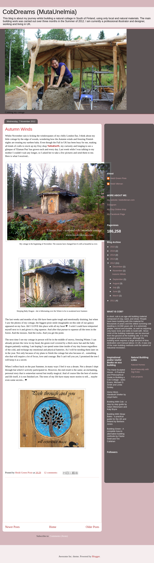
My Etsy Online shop (116, 209)
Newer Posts (12, 527)
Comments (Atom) (59, 536)
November (118, 270)
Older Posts (92, 527)
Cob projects (137, 376)
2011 (113, 300)
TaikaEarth (53, 146)
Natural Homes (138, 364)
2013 (113, 259)
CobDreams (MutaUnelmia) (40, 11)
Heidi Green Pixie (118, 178)
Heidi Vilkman (116, 184)
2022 (113, 247)
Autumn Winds (18, 129)
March (116, 295)
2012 (113, 263)
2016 (113, 251)
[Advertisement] (52, 500)
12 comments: (51, 472)
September (118, 279)
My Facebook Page (116, 214)
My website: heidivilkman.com (121, 200)
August (116, 283)
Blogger (96, 556)
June (115, 291)
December (118, 266)
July (115, 287)
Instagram (111, 205)
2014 (113, 255)
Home (52, 527)
